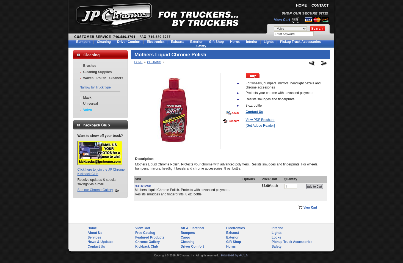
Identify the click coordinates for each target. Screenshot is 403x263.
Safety (201, 46)
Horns (235, 42)
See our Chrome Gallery (95, 190)
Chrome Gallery (147, 242)
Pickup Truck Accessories (300, 42)
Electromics (235, 228)
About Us (95, 233)
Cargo (185, 237)
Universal (90, 104)
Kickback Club (146, 246)
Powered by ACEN (234, 255)
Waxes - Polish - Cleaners (103, 78)
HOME (301, 5)
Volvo (87, 110)
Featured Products (149, 237)
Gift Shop (216, 42)
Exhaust (177, 42)
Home (138, 62)
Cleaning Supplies (97, 72)
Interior (251, 42)
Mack (87, 97)
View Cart (282, 20)
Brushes (89, 66)
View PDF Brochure (260, 120)
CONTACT (320, 5)
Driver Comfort (128, 42)
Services (94, 237)
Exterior (196, 42)
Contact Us (96, 246)
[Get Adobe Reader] (260, 126)
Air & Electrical (192, 228)
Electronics (156, 42)
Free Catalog (145, 233)
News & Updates (101, 242)
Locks (276, 237)
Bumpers (83, 42)
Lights (269, 42)
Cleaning (104, 42)
